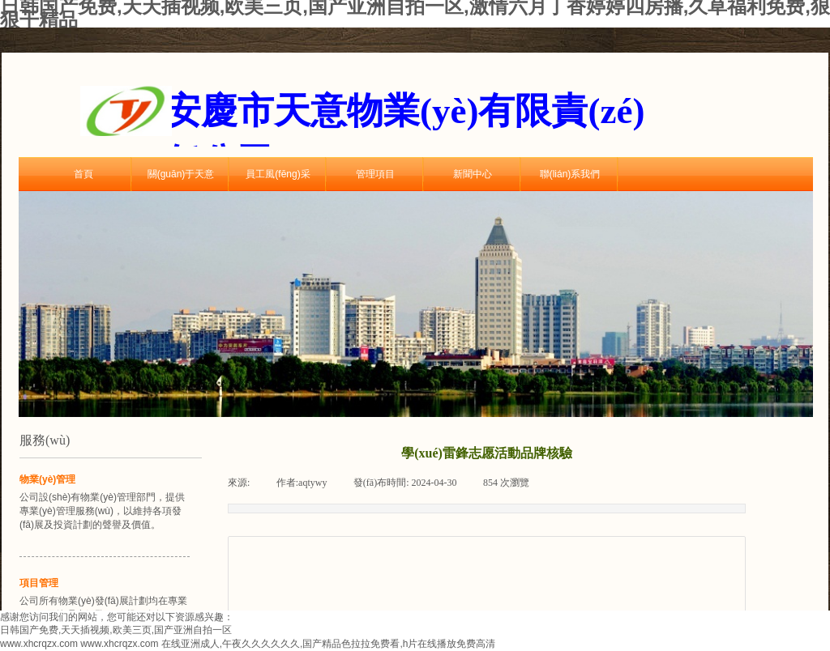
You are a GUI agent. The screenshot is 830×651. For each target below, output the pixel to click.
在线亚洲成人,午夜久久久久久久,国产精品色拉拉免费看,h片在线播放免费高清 (328, 643)
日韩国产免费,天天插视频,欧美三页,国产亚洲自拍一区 (116, 630)
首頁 (83, 174)
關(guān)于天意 (181, 174)
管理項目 (375, 174)
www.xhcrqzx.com (39, 643)
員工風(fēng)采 (278, 174)
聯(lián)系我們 (570, 174)
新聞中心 (472, 174)
